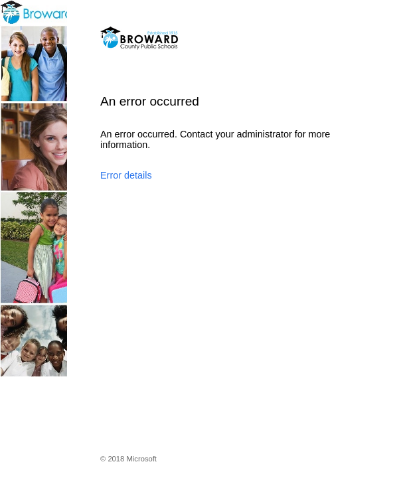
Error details (126, 175)
